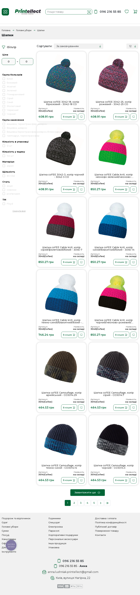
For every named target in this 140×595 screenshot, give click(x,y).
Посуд (5, 535)
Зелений (12, 90)
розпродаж (13, 193)
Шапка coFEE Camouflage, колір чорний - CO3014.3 (114, 466)
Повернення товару (107, 530)
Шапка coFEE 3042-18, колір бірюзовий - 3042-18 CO (61, 103)
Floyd (10, 203)
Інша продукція (57, 543)
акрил (10, 165)
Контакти (100, 535)
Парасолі (53, 530)
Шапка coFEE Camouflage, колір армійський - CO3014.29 (61, 394)
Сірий (10, 98)
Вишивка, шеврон (17, 127)
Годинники (54, 518)
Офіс (4, 543)
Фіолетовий (14, 106)
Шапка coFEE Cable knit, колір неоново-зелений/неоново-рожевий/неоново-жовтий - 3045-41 (114, 175)
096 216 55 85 (110, 12)
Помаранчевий (15, 94)
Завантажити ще (88, 492)
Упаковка (53, 547)
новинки (11, 189)
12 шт (9, 145)
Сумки (5, 530)
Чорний (11, 114)
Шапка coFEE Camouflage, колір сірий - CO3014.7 (114, 394)
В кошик (69, 116)
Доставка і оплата (105, 518)
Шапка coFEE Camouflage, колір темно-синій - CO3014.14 (61, 466)
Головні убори (23, 30)
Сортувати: (44, 46)
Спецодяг (54, 522)
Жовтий (11, 86)
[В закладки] (81, 117)
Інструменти (9, 551)
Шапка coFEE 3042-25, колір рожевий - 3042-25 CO (114, 103)
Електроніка (55, 526)
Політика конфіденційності (110, 522)
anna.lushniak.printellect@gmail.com (73, 572)
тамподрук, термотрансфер (23, 135)
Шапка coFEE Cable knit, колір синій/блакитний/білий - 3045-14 (113, 248)
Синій (10, 102)
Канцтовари (9, 539)
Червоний (13, 110)
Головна (6, 30)
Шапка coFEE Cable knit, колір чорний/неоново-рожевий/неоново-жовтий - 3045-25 (113, 321)
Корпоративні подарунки (63, 535)
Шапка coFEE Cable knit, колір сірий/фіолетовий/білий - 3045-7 (61, 248)
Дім (4, 547)
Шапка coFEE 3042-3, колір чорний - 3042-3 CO (61, 175)
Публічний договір (106, 526)
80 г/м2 (11, 175)
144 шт (10, 155)
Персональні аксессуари (63, 539)
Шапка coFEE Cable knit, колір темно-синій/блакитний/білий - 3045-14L (61, 321)
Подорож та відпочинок (16, 518)
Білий (10, 78)
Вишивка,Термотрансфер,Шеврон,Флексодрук (34, 131)
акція (10, 185)
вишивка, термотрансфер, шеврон (27, 124)
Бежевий (12, 82)
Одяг (5, 522)
